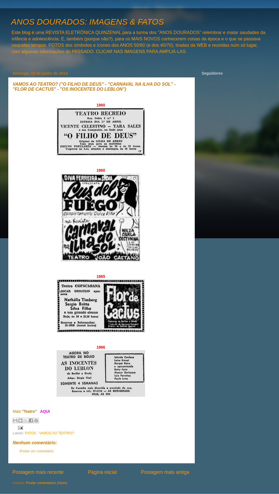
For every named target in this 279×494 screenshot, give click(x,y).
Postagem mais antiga (165, 472)
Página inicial (102, 472)
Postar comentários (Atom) (46, 483)
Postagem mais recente (38, 472)
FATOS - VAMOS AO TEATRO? (49, 433)
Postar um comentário (37, 451)
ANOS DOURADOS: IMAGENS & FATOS (87, 21)
